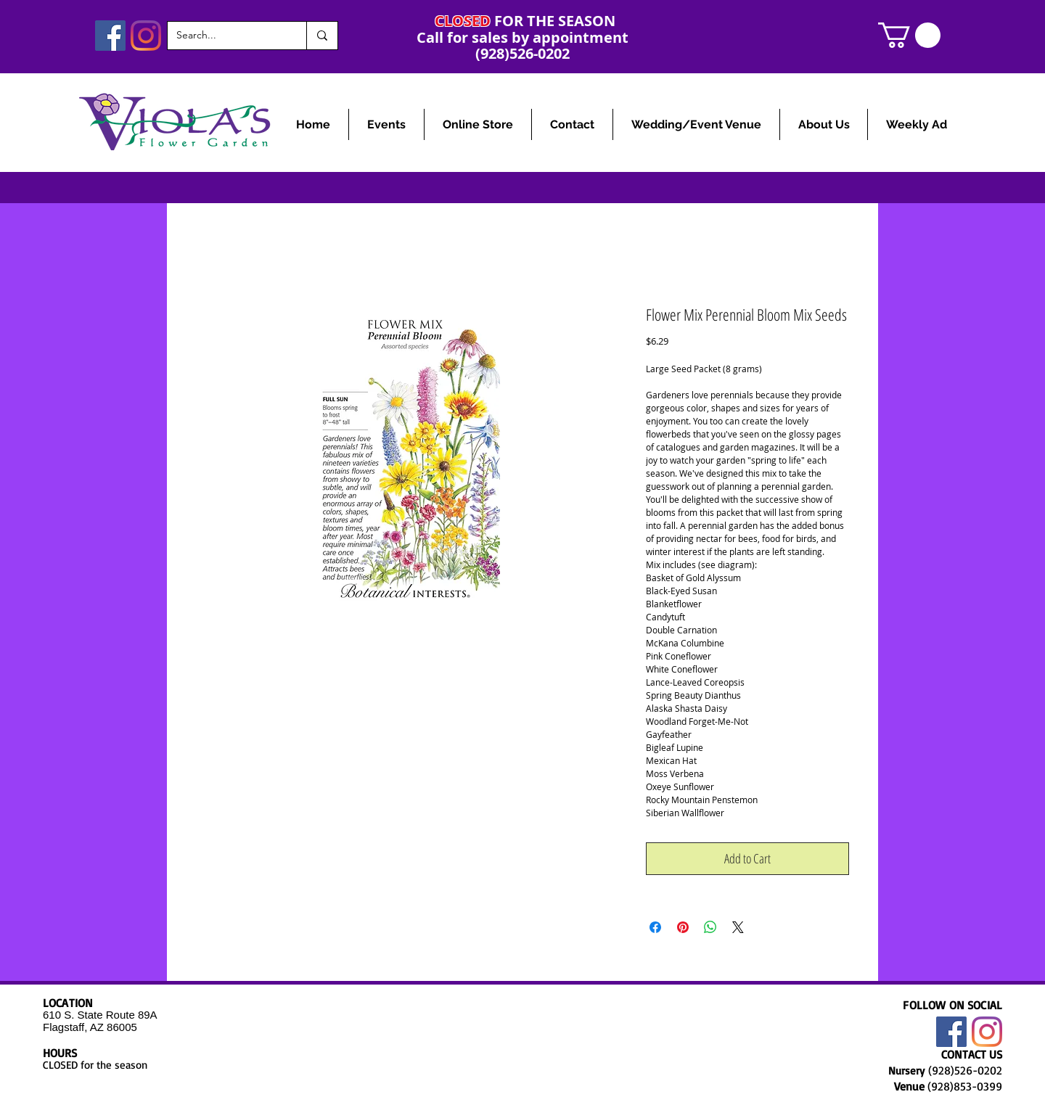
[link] (909, 35)
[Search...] (226, 35)
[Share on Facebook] (655, 927)
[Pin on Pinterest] (683, 927)
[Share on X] (738, 927)
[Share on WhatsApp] (710, 927)
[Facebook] (110, 35)
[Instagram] (146, 35)
